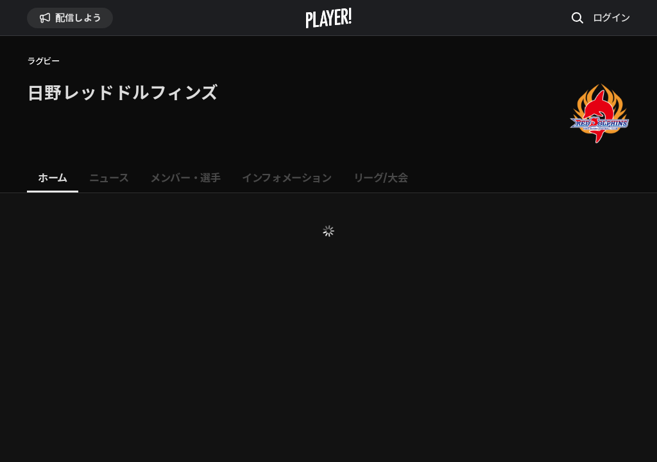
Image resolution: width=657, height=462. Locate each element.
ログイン (611, 17)
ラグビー (43, 61)
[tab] (52, 178)
